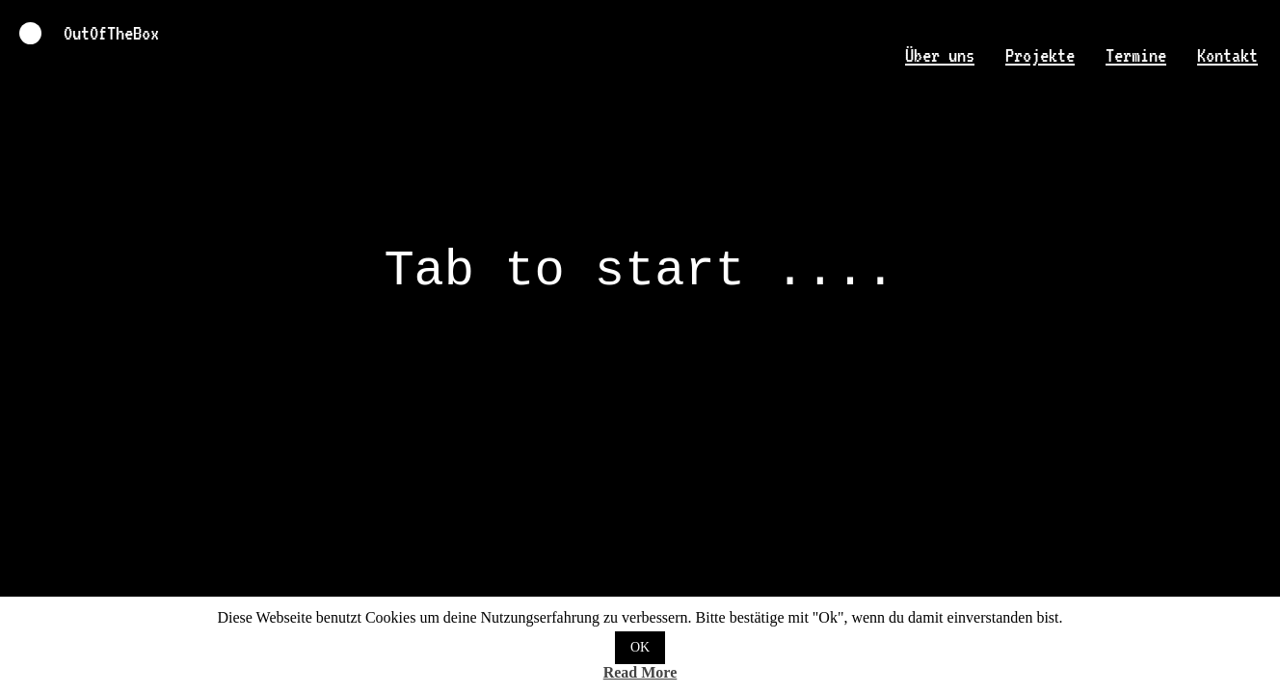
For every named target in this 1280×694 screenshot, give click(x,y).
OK (640, 647)
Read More (640, 672)
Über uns (939, 55)
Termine (1136, 55)
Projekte (1040, 55)
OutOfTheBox (640, 347)
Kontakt (1227, 55)
